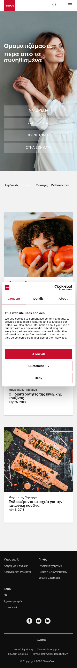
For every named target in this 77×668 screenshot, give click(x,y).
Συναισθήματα (38, 148)
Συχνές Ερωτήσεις (49, 577)
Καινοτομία (38, 135)
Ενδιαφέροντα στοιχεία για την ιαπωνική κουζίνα (35, 504)
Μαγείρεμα (38, 110)
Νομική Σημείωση (23, 649)
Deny (38, 378)
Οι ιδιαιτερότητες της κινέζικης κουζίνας (35, 396)
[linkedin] (48, 621)
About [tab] (63, 298)
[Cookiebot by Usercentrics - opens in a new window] (54, 287)
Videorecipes (60, 185)
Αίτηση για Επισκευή (16, 565)
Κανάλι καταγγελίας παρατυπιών (50, 653)
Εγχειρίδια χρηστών (50, 565)
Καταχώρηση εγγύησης (17, 571)
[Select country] (62, 5)
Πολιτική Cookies (18, 653)
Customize (38, 366)
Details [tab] (38, 298)
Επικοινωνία (11, 607)
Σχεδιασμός (38, 123)
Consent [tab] (14, 298)
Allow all (38, 354)
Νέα (6, 595)
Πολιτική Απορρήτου (48, 649)
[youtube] (39, 621)
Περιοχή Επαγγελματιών (53, 571)
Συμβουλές (12, 185)
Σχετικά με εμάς (13, 601)
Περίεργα (27, 185)
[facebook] (29, 621)
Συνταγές (42, 185)
